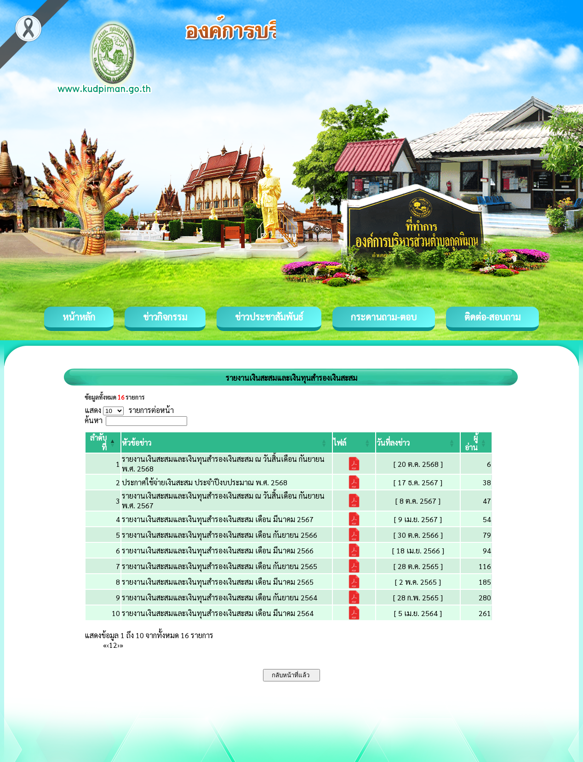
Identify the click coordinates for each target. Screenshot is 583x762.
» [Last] (121, 645)
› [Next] (118, 645)
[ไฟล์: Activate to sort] (354, 442)
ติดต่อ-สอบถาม (492, 317)
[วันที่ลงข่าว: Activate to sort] (418, 442)
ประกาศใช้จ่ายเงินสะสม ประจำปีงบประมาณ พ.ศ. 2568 (204, 482)
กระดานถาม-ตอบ (384, 317)
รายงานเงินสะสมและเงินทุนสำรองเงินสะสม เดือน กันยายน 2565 (219, 566)
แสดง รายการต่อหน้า (129, 410)
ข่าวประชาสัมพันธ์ (269, 317)
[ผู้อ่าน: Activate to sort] (476, 442)
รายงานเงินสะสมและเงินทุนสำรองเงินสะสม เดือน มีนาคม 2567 (218, 519)
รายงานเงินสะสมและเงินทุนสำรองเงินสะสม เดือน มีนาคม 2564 (218, 613)
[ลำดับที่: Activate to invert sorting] (103, 442)
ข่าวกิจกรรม (165, 317)
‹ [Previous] (108, 645)
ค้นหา (94, 420)
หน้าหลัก (79, 317)
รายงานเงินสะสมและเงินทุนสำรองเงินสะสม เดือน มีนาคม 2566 (218, 550)
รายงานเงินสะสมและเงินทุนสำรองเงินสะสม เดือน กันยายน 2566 (219, 535)
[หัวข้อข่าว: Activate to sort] (226, 442)
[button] (136, 443)
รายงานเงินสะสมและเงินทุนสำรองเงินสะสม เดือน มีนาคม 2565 (218, 582)
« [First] (105, 645)
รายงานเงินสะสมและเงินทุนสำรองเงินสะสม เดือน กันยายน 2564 (219, 597)
